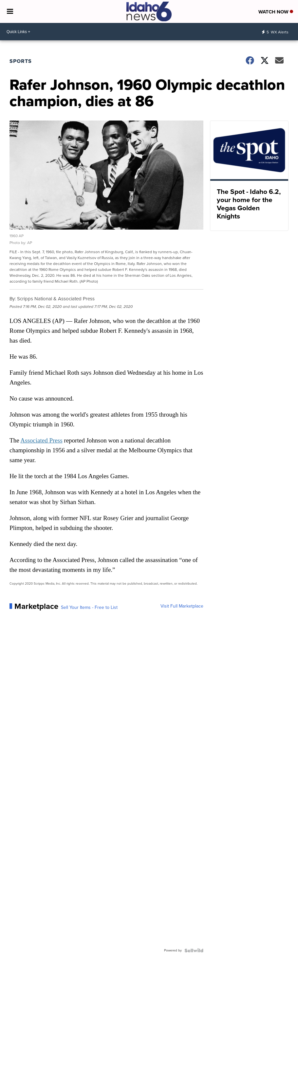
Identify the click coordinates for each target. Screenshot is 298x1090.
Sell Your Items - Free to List (89, 607)
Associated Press (41, 440)
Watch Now (275, 11)
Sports (20, 61)
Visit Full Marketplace (181, 606)
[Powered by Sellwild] (193, 950)
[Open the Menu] (10, 11)
